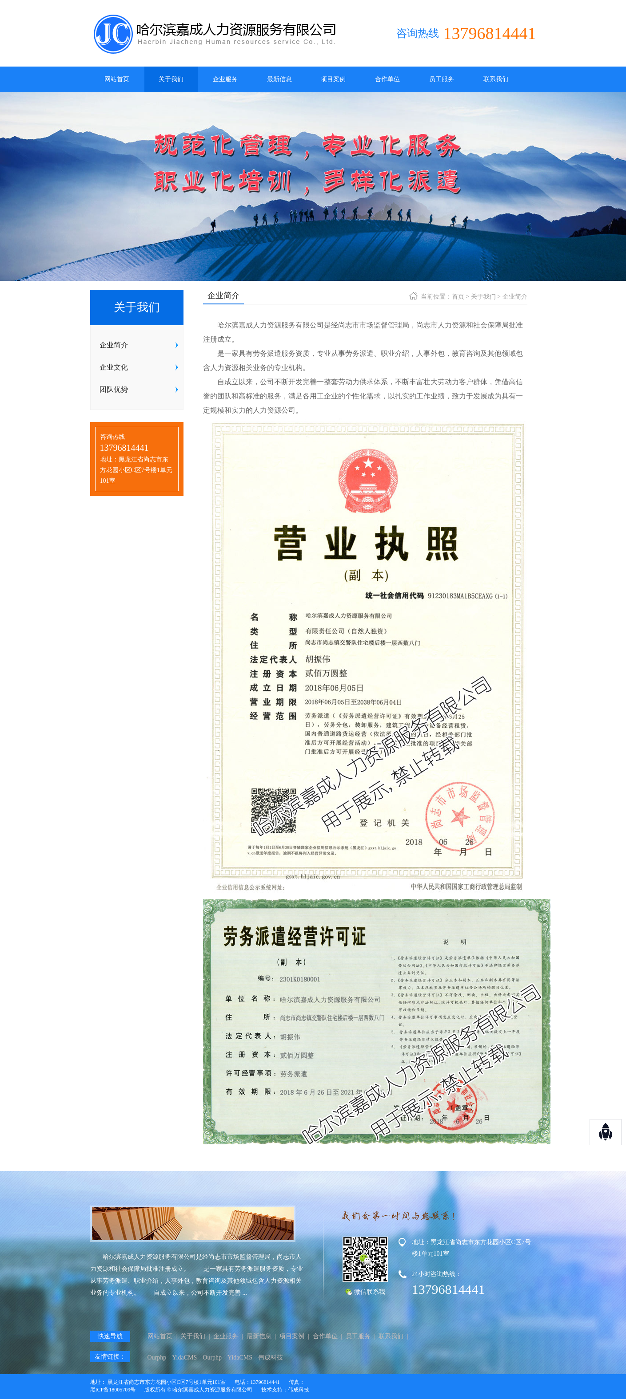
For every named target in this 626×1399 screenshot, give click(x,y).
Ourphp (157, 1357)
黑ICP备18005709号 (113, 1390)
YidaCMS (184, 1357)
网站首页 (116, 79)
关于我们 (171, 79)
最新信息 (279, 79)
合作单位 (387, 79)
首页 (458, 296)
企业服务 (225, 79)
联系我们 (495, 79)
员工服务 (441, 79)
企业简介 (514, 296)
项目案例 (333, 79)
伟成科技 (270, 1357)
